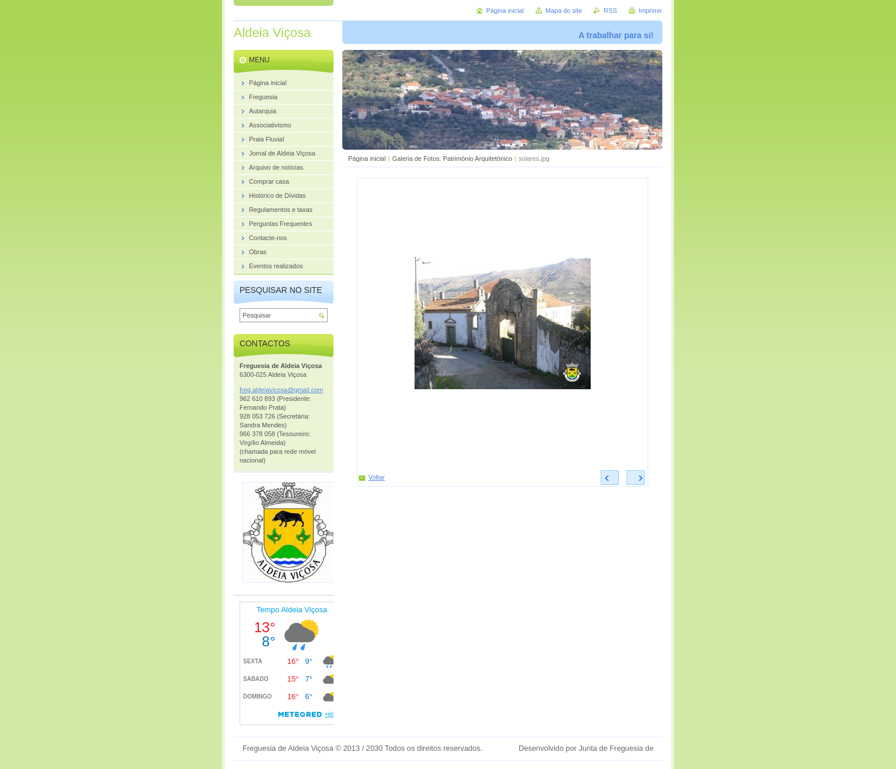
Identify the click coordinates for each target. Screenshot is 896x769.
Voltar (377, 477)
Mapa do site (563, 10)
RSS (610, 10)
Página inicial (367, 158)
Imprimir (650, 10)
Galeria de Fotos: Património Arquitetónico (452, 158)
